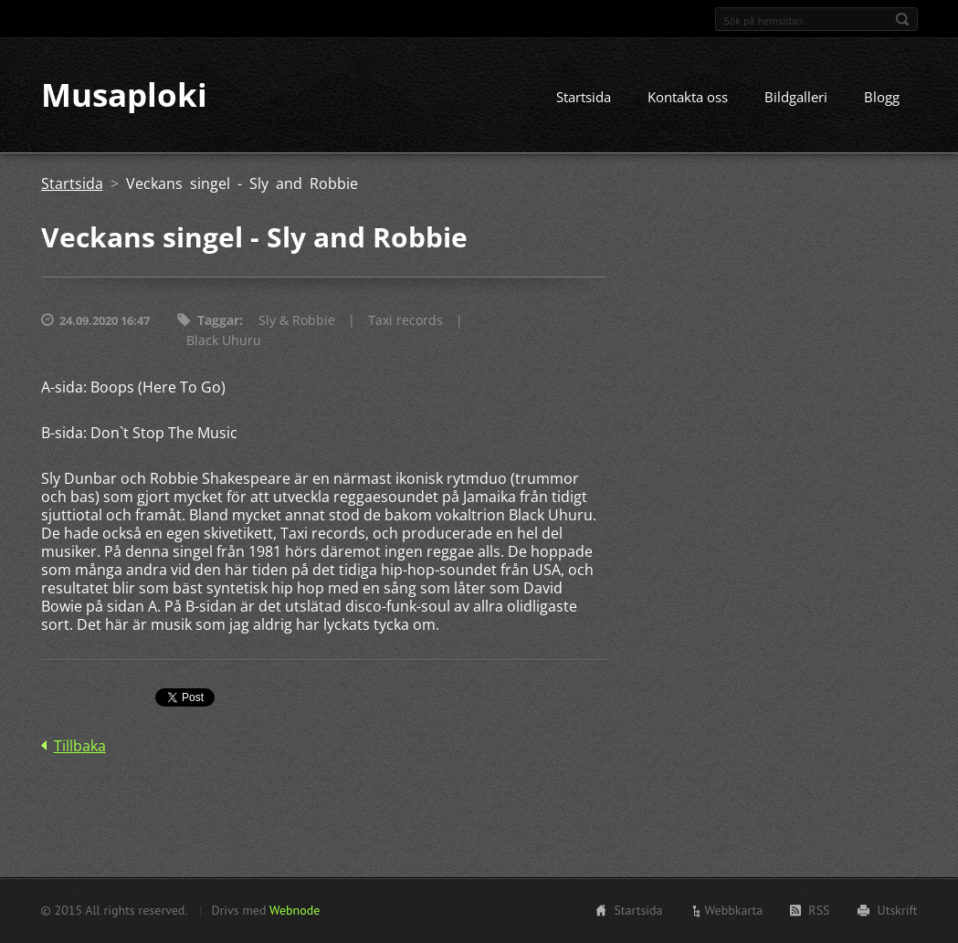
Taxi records (405, 321)
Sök (902, 19)
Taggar (218, 321)
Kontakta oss (687, 98)
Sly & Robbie (296, 321)
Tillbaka (80, 747)
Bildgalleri (795, 98)
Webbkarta (734, 910)
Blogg (882, 98)
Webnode (294, 910)
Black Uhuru (223, 341)
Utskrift (898, 910)
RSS (818, 910)
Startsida (583, 98)
